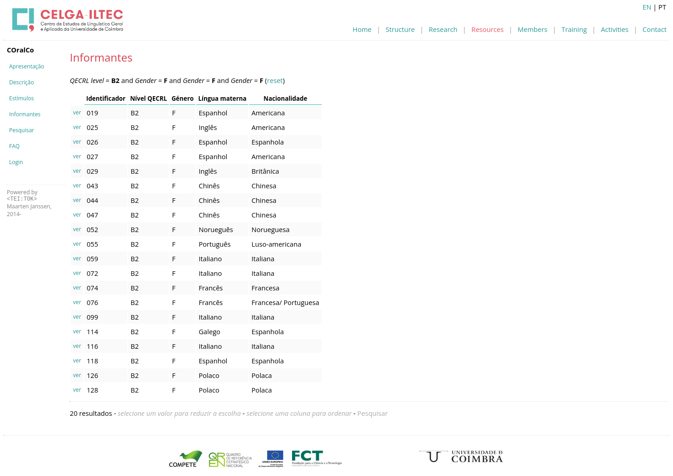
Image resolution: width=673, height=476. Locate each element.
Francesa (265, 287)
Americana (268, 112)
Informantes (25, 114)
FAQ (14, 146)
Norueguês (215, 229)
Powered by (22, 195)
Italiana (262, 258)
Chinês (208, 185)
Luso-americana (276, 243)
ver (77, 112)
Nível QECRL (148, 98)
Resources (487, 29)
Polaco (208, 375)
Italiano (210, 258)
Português (214, 243)
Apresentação (26, 66)
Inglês (207, 127)
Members (533, 29)
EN (646, 6)
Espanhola (267, 141)
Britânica (265, 171)
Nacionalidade (286, 98)
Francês (210, 287)
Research (443, 29)
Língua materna (222, 98)
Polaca (261, 375)
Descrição (21, 82)
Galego (209, 331)
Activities (614, 29)
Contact (654, 29)
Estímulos (21, 98)
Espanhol (212, 112)
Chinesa (263, 185)
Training (574, 29)
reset (275, 80)
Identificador (105, 98)
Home (362, 29)
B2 (134, 112)
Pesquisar (21, 130)
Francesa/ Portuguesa (285, 302)
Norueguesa (270, 229)
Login (16, 162)
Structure (400, 29)
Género (182, 98)
